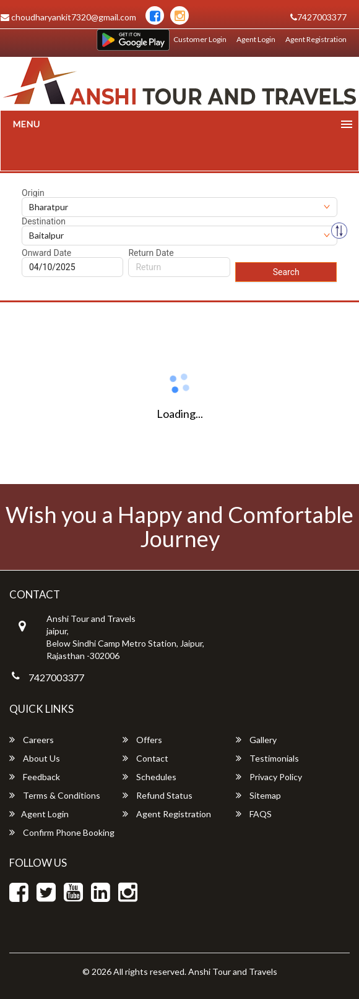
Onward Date (46, 253)
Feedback (34, 777)
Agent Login (255, 39)
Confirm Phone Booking (62, 832)
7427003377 (318, 17)
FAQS (254, 814)
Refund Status (157, 795)
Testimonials (267, 758)
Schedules (149, 777)
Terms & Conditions (54, 795)
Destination (44, 221)
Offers (142, 739)
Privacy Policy (269, 777)
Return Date (150, 253)
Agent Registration (316, 39)
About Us (34, 758)
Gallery (256, 739)
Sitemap (258, 795)
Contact (145, 758)
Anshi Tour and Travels (232, 971)
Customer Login (200, 39)
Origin (33, 193)
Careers (31, 739)
